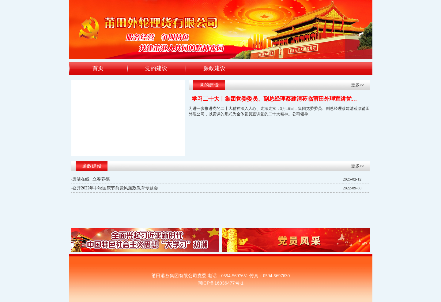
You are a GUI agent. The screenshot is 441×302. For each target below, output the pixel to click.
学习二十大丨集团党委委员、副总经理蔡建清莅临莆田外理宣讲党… (274, 99)
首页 (98, 68)
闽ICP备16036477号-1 (220, 282)
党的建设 (156, 68)
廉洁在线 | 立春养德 (91, 179)
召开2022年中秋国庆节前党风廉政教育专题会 (115, 188)
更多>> (357, 85)
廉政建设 (214, 68)
